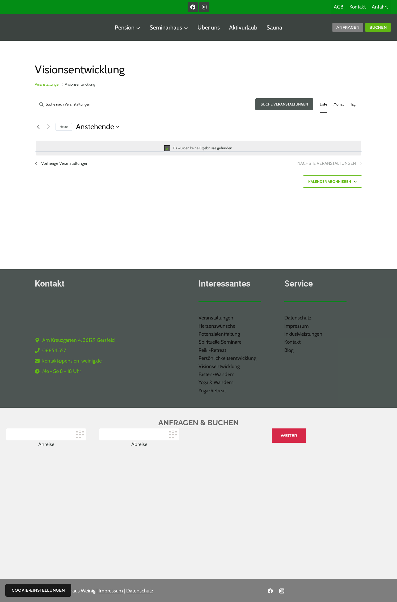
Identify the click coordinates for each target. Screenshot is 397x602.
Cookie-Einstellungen (38, 590)
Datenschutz (297, 318)
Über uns (208, 27)
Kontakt (357, 7)
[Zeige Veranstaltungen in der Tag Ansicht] (353, 104)
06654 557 (54, 350)
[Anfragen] (347, 27)
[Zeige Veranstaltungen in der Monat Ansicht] (338, 104)
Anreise (46, 444)
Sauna (274, 27)
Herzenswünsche (216, 326)
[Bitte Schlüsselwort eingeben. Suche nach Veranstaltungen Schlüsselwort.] (145, 104)
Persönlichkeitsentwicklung (227, 358)
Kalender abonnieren (329, 181)
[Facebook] (193, 7)
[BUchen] (378, 27)
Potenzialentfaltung (219, 334)
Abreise (139, 444)
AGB (338, 7)
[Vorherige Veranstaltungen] (38, 127)
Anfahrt (380, 7)
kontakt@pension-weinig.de (72, 361)
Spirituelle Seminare (220, 342)
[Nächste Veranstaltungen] (48, 127)
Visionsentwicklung (219, 366)
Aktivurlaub (243, 27)
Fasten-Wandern (216, 374)
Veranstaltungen (48, 84)
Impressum (296, 326)
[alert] (198, 148)
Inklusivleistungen (303, 334)
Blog (288, 350)
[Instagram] (204, 7)
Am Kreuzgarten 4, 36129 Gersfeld (78, 340)
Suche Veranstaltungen (284, 104)
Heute (64, 127)
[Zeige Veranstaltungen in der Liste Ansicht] (323, 104)
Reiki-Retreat (212, 350)
